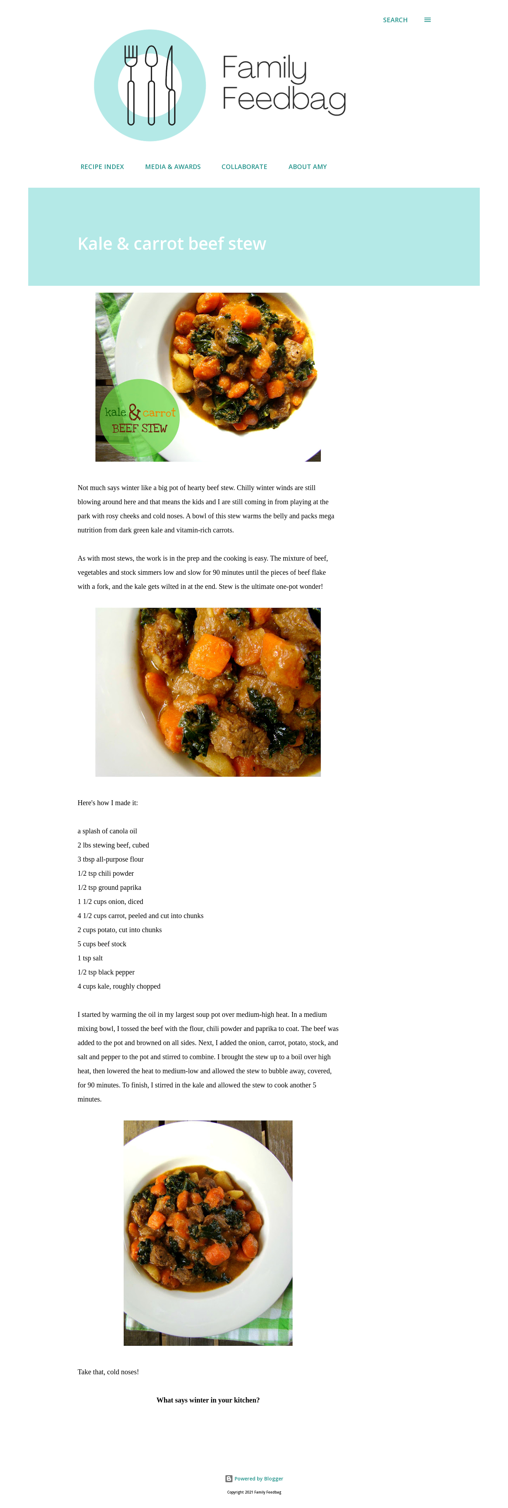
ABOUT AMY (303, 166)
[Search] (395, 20)
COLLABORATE (240, 166)
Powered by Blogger (254, 1478)
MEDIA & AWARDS (168, 166)
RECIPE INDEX (98, 166)
